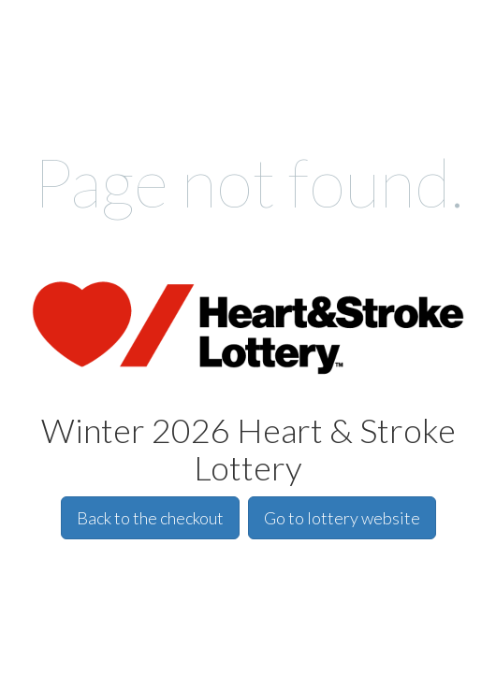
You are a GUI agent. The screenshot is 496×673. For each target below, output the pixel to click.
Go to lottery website (342, 518)
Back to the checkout (150, 518)
